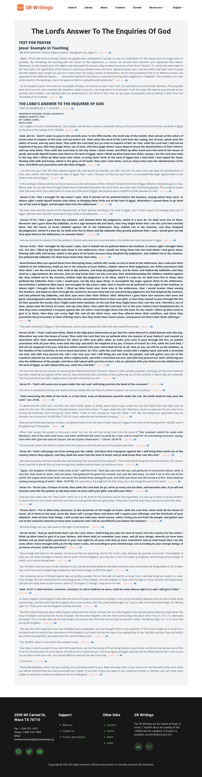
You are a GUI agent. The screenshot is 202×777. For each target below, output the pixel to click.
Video (108, 743)
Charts (108, 731)
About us (66, 725)
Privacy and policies (72, 737)
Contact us (67, 731)
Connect (109, 725)
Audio (108, 737)
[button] (72, 7)
